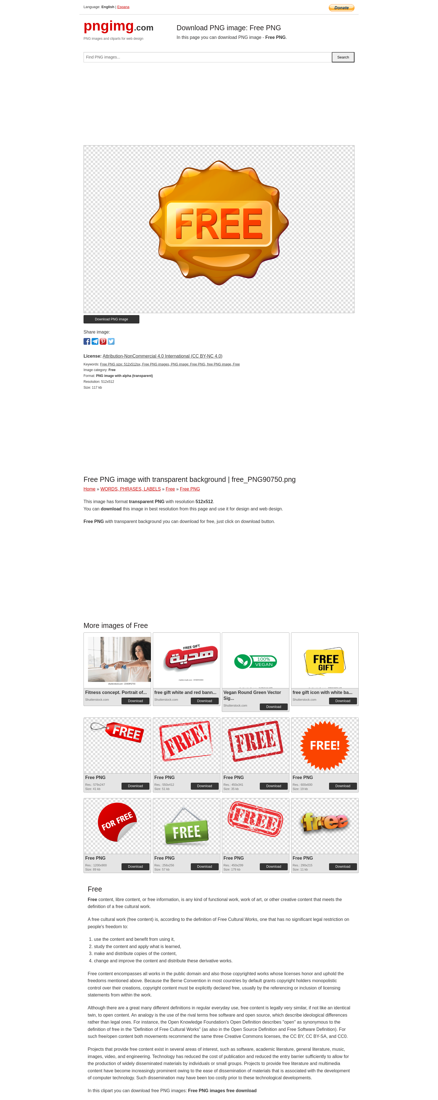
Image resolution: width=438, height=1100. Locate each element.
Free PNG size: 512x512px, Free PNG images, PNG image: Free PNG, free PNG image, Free (170, 364)
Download (135, 701)
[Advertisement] (219, 106)
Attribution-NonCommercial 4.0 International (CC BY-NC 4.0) (162, 356)
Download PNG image (111, 319)
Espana (123, 7)
